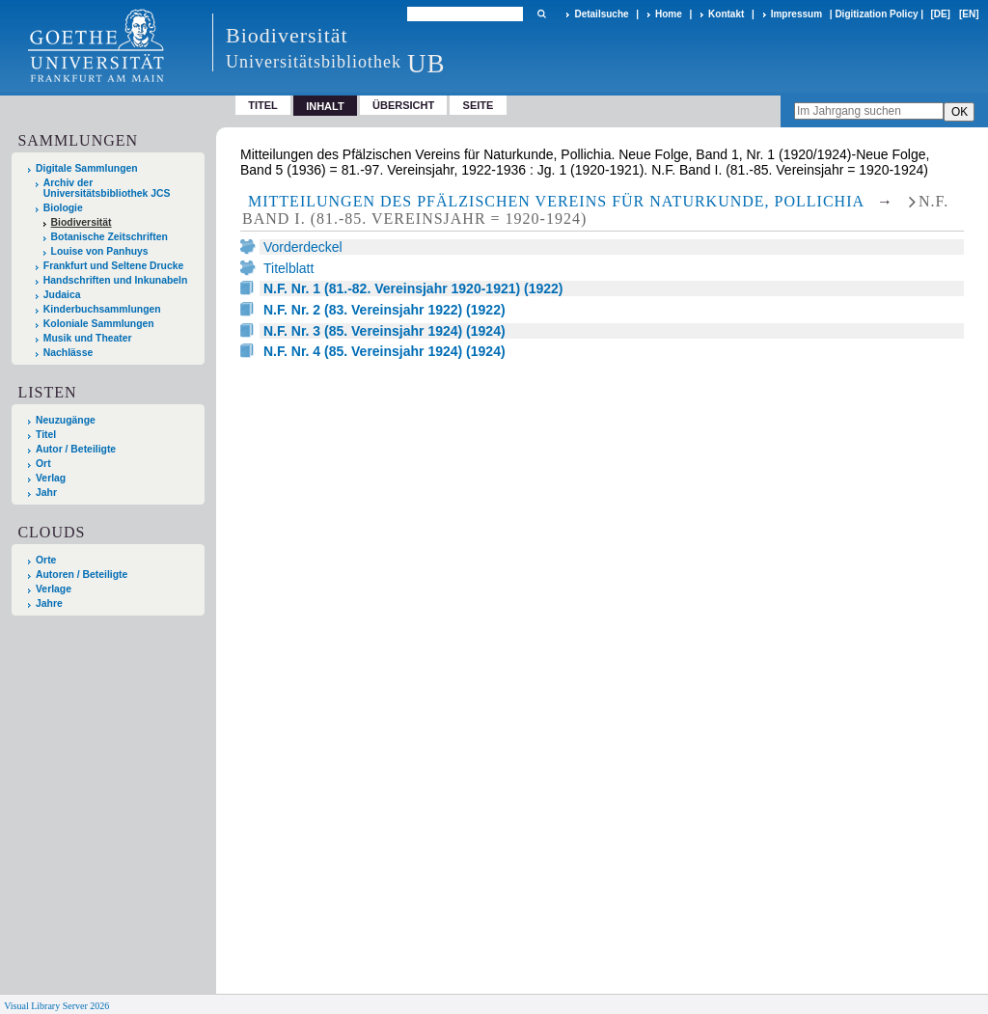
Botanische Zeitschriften (109, 237)
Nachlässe (68, 352)
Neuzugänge (66, 420)
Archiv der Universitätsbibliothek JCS (107, 188)
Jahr (46, 492)
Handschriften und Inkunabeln (115, 280)
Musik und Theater (87, 338)
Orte (46, 560)
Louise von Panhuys (100, 251)
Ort (43, 463)
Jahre (49, 603)
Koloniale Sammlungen (98, 323)
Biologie (63, 208)
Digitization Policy (876, 14)
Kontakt (726, 14)
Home (668, 14)
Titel (263, 105)
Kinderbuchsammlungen (102, 309)
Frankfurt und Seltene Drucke (113, 265)
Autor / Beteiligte (76, 449)
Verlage (53, 589)
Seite (478, 105)
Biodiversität (81, 222)
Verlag (51, 478)
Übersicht (403, 105)
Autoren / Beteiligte (81, 574)
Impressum (796, 14)
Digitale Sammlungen (87, 168)
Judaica (62, 294)
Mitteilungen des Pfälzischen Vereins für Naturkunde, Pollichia (556, 201)
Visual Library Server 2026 (56, 1005)
